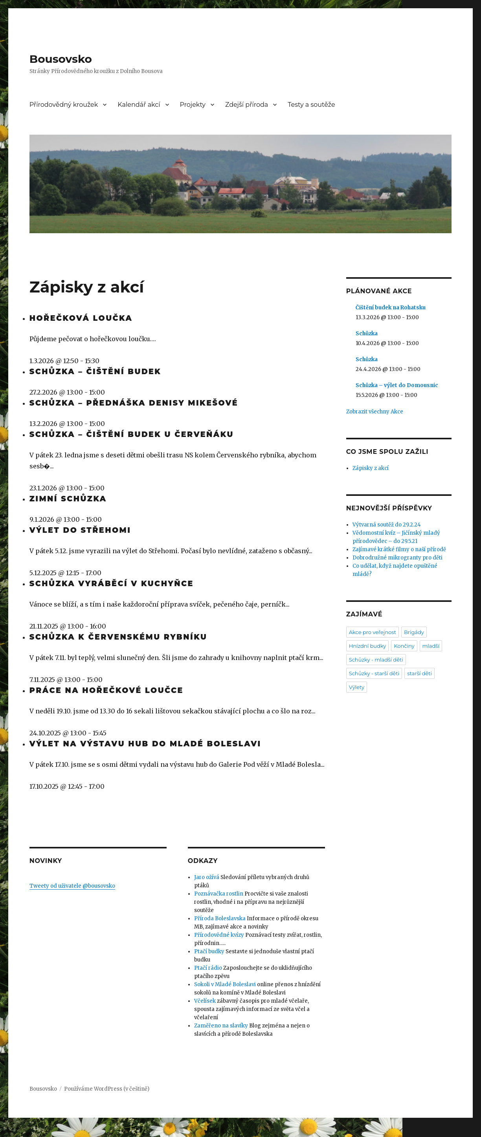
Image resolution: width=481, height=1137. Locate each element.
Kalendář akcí (138, 104)
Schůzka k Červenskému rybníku (118, 637)
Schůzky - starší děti (374, 673)
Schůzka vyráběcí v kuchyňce (111, 583)
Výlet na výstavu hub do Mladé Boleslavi (145, 743)
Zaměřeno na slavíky (221, 1025)
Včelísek (205, 1001)
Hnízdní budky (367, 646)
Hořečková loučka (81, 318)
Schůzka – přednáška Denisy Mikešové (133, 403)
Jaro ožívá (206, 877)
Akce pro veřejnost (372, 632)
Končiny (404, 646)
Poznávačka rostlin (218, 893)
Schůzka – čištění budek (95, 371)
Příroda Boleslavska (220, 918)
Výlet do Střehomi (80, 530)
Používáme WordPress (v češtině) (106, 1089)
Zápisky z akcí (370, 468)
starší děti (419, 673)
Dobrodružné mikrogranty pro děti (397, 557)
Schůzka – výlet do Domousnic (397, 385)
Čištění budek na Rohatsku (391, 307)
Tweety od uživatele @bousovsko (72, 886)
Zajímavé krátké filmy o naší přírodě (399, 549)
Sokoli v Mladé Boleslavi (225, 984)
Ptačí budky (209, 951)
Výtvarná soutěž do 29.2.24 (386, 524)
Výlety (356, 687)
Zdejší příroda (246, 104)
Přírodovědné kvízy (219, 935)
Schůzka (367, 333)
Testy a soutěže (311, 104)
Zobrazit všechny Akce (374, 411)
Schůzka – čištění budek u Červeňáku (131, 434)
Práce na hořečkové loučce (106, 690)
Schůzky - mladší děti (376, 659)
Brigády (414, 632)
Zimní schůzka (68, 498)
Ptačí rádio (208, 968)
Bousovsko (60, 59)
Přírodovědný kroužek (63, 104)
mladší (431, 646)
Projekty (193, 104)
